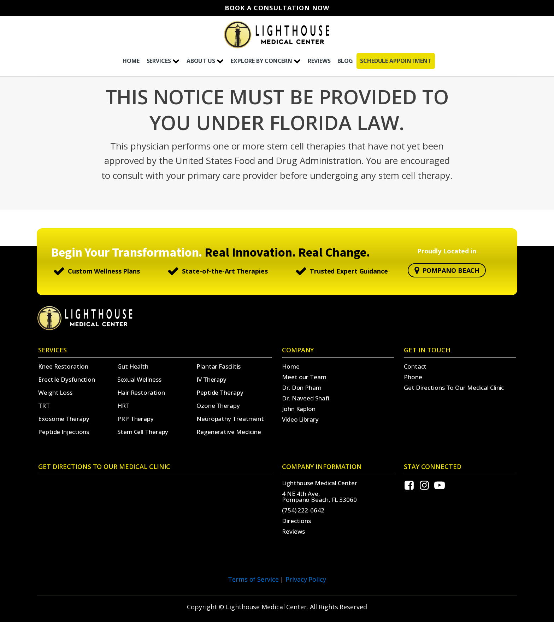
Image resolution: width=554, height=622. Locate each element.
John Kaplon (299, 409)
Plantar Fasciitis (218, 366)
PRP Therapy (135, 419)
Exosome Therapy (63, 419)
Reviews (293, 531)
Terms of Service (253, 579)
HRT (123, 406)
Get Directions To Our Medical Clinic (454, 388)
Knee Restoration (63, 366)
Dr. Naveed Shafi (305, 398)
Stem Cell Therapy (142, 432)
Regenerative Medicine (228, 432)
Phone (413, 377)
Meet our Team (304, 377)
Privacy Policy (305, 579)
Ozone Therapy (218, 406)
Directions (296, 521)
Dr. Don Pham (302, 388)
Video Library (300, 419)
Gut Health (132, 366)
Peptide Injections (63, 432)
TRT (44, 406)
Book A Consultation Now (277, 8)
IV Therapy (211, 379)
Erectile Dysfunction (66, 379)
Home (291, 366)
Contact (415, 366)
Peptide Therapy (219, 392)
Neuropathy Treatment (230, 419)
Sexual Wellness (139, 379)
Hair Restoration (141, 392)
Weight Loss (55, 392)
